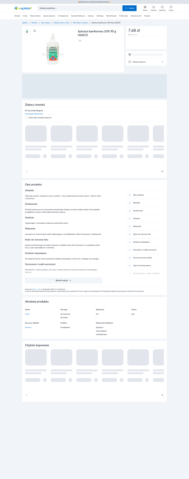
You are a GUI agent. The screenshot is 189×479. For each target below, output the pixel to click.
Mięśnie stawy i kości (61, 23)
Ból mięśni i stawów (80, 23)
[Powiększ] (35, 31)
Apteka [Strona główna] (24, 23)
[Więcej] (162, 62)
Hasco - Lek (36, 289)
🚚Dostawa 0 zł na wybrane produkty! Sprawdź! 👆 (94, 2)
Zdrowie (34, 23)
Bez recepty (45, 23)
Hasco (27, 314)
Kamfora (28, 327)
